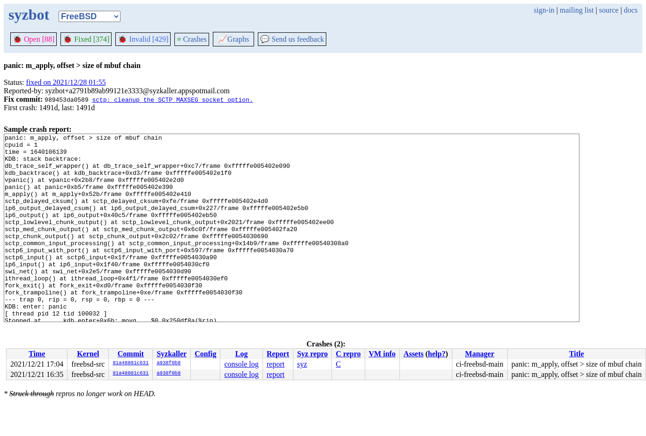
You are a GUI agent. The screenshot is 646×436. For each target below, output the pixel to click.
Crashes (192, 39)
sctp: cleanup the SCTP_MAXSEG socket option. (172, 99)
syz (302, 364)
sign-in (543, 10)
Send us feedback (292, 39)
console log (241, 364)
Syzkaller (172, 354)
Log (241, 354)
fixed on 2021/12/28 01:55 (66, 82)
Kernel (88, 354)
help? (436, 354)
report (276, 364)
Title (576, 354)
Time (37, 354)
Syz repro (312, 354)
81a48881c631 (131, 363)
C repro (348, 354)
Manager (479, 354)
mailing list (576, 10)
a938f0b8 (168, 363)
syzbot (28, 14)
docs (631, 10)
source (609, 10)
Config (205, 354)
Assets (414, 354)
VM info (382, 354)
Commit (131, 354)
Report (278, 354)
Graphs (233, 39)
